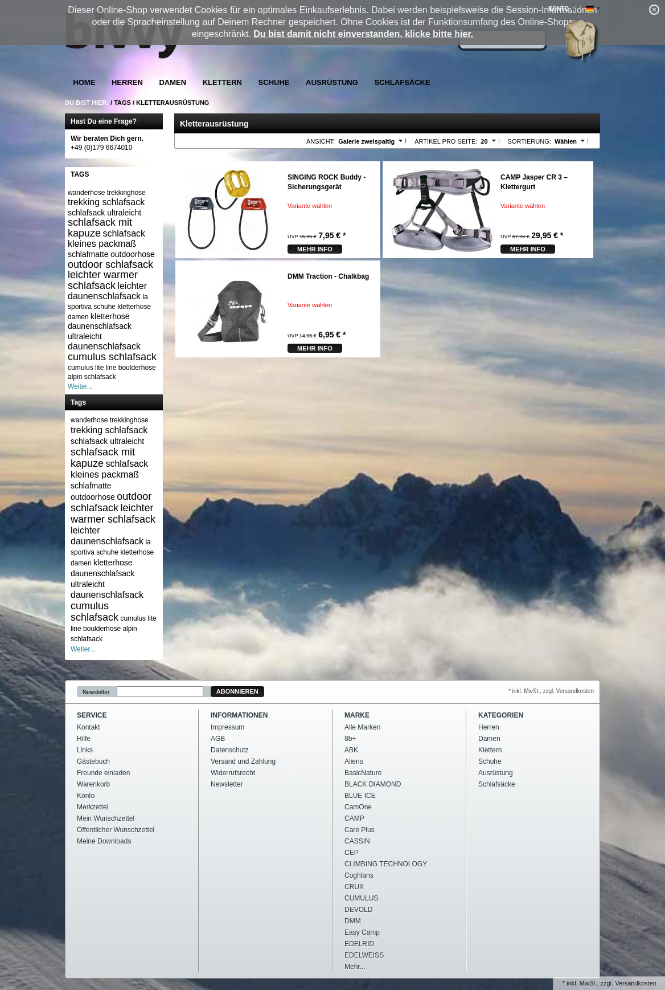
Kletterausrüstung (172, 102)
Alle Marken (362, 727)
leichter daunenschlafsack (107, 291)
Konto (86, 796)
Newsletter (96, 691)
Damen (172, 82)
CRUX (354, 887)
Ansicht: (320, 141)
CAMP (354, 818)
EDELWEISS (364, 955)
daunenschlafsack (104, 346)
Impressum (227, 727)
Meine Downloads (104, 841)
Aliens (353, 761)
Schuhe (274, 82)
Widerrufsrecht (233, 773)
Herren (127, 82)
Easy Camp (362, 932)
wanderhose (86, 193)
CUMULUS (361, 898)
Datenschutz (230, 750)
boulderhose (137, 368)
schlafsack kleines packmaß (106, 238)
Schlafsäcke (402, 82)
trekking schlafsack (106, 202)
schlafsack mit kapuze (100, 228)
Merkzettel (92, 807)
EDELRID (359, 944)
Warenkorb (93, 784)
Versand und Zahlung (243, 761)
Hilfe (84, 739)
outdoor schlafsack (110, 264)
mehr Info (314, 249)
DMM (352, 921)
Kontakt (88, 727)
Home (84, 82)
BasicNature (362, 773)
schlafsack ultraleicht (104, 212)
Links (85, 750)
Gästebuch (93, 761)
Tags (122, 102)
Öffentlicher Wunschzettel (115, 830)
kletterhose (110, 316)
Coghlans (358, 875)
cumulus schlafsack (112, 356)
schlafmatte (88, 254)
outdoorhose (132, 254)
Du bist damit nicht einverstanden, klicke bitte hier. (363, 34)
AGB (218, 739)
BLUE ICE (360, 796)
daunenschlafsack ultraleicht (100, 331)
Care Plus (359, 830)
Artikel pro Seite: (445, 141)
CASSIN (357, 841)
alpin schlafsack (92, 377)
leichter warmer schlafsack (103, 280)
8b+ (350, 739)
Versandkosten (635, 983)
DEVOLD (358, 910)
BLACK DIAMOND (372, 784)
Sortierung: (529, 141)
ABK (351, 750)
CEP (351, 853)
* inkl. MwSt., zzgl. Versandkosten (551, 691)
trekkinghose (126, 193)
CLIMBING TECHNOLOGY (385, 864)
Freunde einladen (103, 773)
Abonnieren (237, 691)
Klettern (222, 82)
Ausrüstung (332, 82)
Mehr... (355, 967)
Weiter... (80, 386)
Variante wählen (310, 205)
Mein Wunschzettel (105, 818)
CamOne (358, 807)
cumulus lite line (92, 368)
